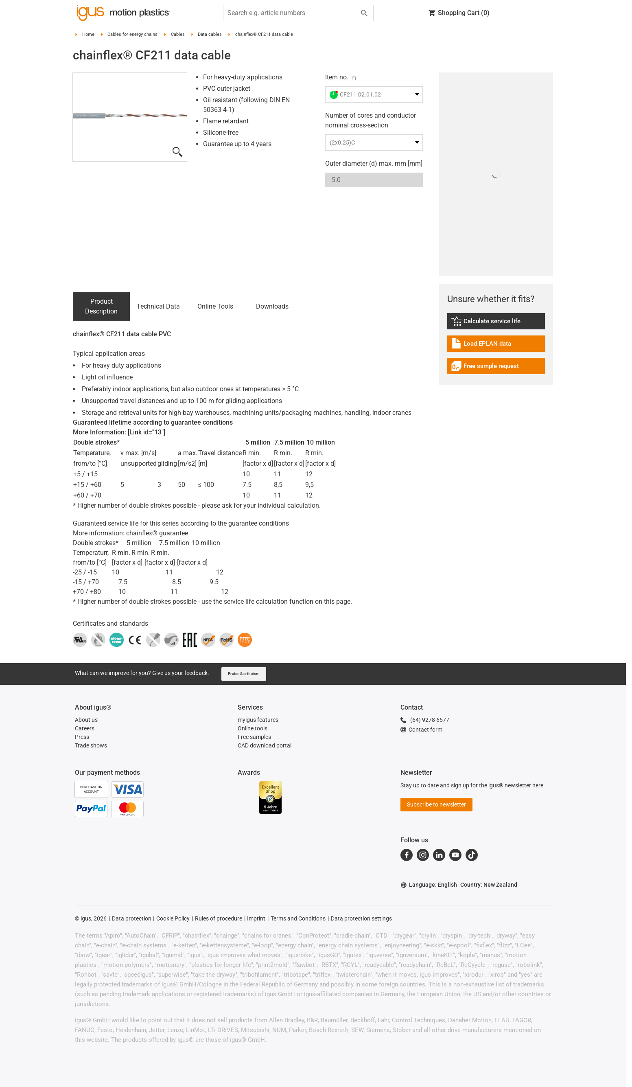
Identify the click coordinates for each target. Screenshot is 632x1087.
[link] (496, 324)
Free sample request (485, 367)
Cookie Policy (173, 918)
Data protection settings (361, 918)
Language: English (428, 884)
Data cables (210, 34)
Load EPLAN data (484, 344)
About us (86, 720)
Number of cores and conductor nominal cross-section (370, 120)
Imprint (256, 918)
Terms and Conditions (298, 918)
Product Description (101, 306)
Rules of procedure (218, 918)
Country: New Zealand (488, 884)
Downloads (272, 306)
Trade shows (91, 745)
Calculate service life (491, 322)
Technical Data (158, 306)
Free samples (254, 737)
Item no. (336, 77)
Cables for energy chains (132, 34)
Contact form (421, 729)
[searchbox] (291, 13)
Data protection (131, 918)
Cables (178, 34)
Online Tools (215, 306)
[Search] (364, 13)
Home (88, 34)
